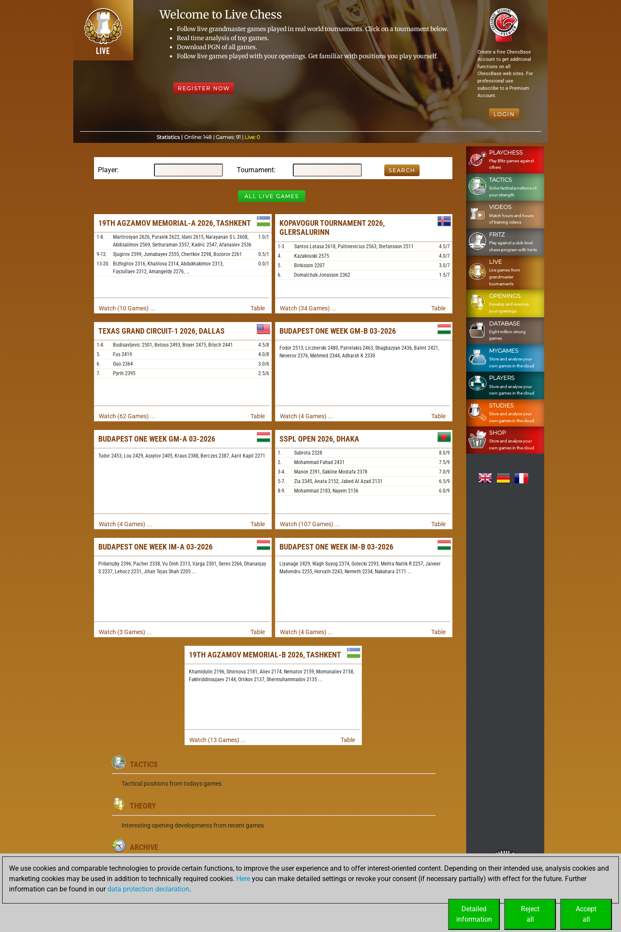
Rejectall (530, 914)
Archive (144, 847)
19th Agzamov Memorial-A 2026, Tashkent (174, 222)
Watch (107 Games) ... (310, 524)
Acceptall (586, 914)
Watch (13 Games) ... (217, 739)
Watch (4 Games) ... (306, 416)
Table (258, 308)
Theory (143, 805)
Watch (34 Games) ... (308, 308)
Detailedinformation (474, 914)
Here (243, 879)
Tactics (144, 764)
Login (504, 114)
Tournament (255, 170)
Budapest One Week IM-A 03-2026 (155, 546)
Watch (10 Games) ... (127, 308)
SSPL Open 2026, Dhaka (319, 438)
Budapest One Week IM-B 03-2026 (336, 546)
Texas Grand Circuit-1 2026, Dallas (161, 330)
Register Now (204, 88)
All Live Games (272, 196)
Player (107, 170)
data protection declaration (148, 889)
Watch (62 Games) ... (127, 416)
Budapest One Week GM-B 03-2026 (337, 330)
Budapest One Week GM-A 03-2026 (156, 438)
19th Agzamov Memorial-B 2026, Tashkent (265, 654)
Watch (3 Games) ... (125, 632)
